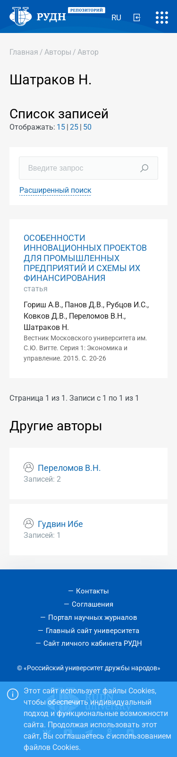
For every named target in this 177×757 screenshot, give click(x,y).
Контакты (92, 591)
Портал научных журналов (92, 617)
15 (61, 127)
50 (87, 127)
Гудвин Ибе (60, 524)
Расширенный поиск (55, 190)
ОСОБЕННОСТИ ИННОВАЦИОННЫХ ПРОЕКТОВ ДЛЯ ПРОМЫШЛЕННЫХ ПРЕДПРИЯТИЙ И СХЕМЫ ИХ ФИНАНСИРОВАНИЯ (85, 257)
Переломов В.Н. (69, 468)
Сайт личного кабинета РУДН (92, 643)
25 (74, 127)
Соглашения (92, 604)
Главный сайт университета (92, 630)
